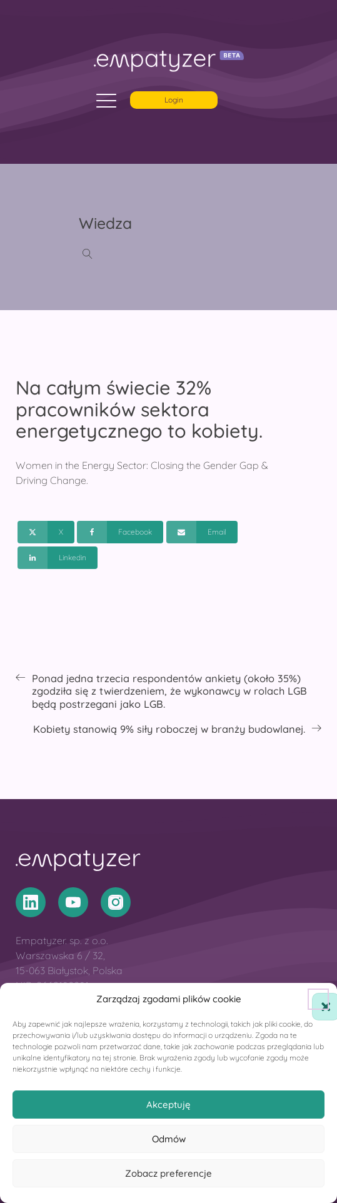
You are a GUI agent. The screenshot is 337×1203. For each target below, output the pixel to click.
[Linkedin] (58, 557)
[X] (46, 532)
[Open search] (87, 253)
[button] (318, 999)
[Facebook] (120, 532)
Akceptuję (168, 1104)
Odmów (169, 1139)
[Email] (202, 532)
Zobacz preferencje (168, 1173)
